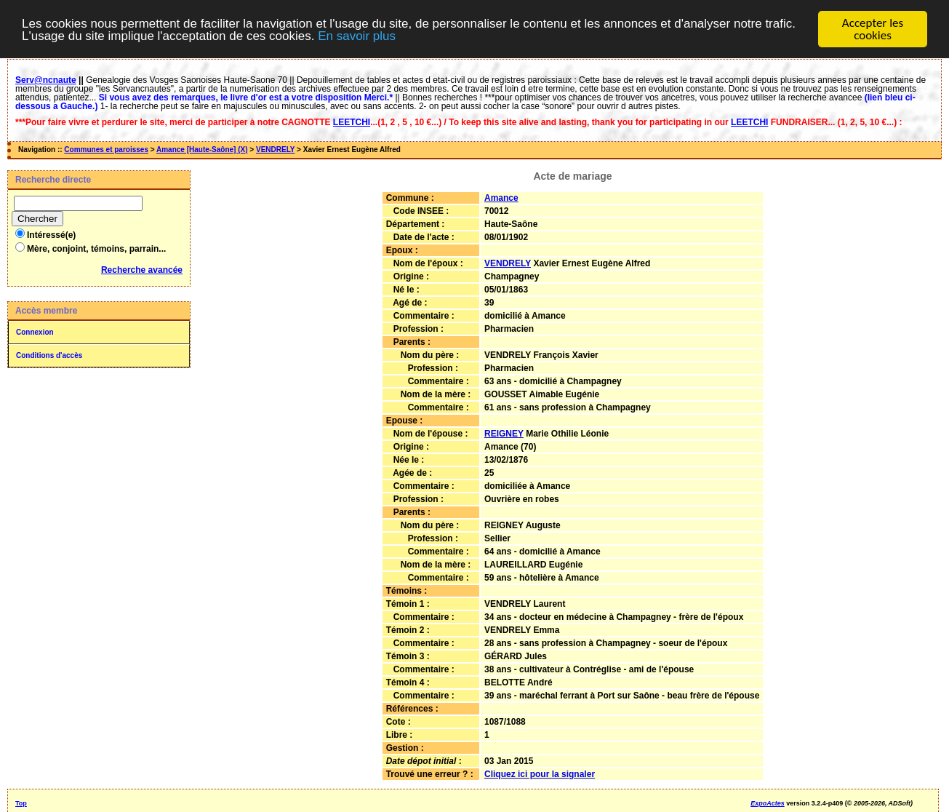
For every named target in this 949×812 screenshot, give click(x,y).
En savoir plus (357, 35)
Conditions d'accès (49, 355)
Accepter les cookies (872, 29)
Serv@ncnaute (45, 80)
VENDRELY (275, 150)
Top (21, 802)
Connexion (35, 332)
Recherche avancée (142, 270)
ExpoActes (767, 802)
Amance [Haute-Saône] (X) (202, 150)
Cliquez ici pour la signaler (539, 773)
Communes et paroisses (106, 150)
